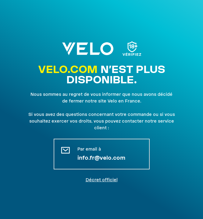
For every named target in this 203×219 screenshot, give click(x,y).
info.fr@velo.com (101, 157)
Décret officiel (102, 179)
